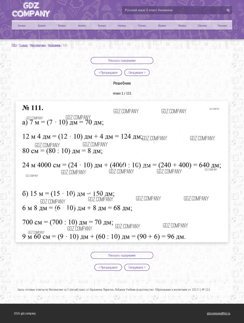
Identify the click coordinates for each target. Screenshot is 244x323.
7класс (142, 25)
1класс (22, 25)
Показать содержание (122, 60)
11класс (222, 25)
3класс (62, 25)
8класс (162, 25)
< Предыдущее (108, 72)
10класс (202, 25)
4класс (82, 25)
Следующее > (137, 72)
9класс (182, 25)
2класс (42, 25)
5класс (102, 25)
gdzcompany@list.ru (218, 313)
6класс (122, 25)
